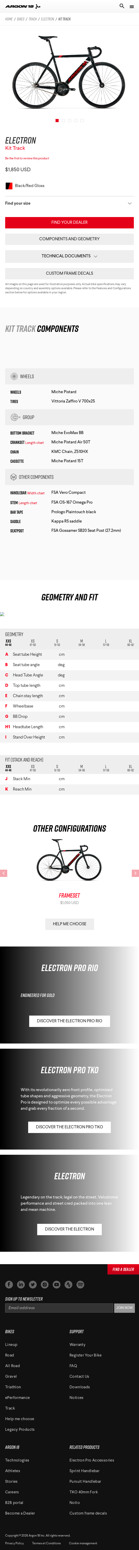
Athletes (12, 1471)
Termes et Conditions (46, 1543)
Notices (77, 1398)
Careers (12, 1492)
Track (10, 1409)
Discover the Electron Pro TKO (69, 1127)
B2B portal (14, 1503)
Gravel (11, 1377)
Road (9, 1356)
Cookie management (83, 1543)
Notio (75, 1503)
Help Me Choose (69, 924)
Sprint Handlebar (84, 1471)
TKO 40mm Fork (84, 1492)
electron (47, 19)
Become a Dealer (20, 1514)
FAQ (73, 1366)
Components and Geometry (69, 239)
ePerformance (17, 1398)
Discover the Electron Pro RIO (69, 1021)
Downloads (80, 1387)
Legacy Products (20, 1430)
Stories (11, 1482)
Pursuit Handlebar (85, 1482)
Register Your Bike (86, 1356)
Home (9, 19)
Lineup (11, 1345)
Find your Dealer (69, 223)
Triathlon (13, 1387)
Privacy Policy (14, 1543)
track (33, 19)
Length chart (34, 443)
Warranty (78, 1345)
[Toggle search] (121, 6)
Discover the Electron (69, 1229)
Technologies (17, 1461)
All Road (12, 1366)
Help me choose (19, 1419)
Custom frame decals (69, 274)
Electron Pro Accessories (92, 1461)
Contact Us (79, 1377)
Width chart (36, 493)
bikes (20, 19)
